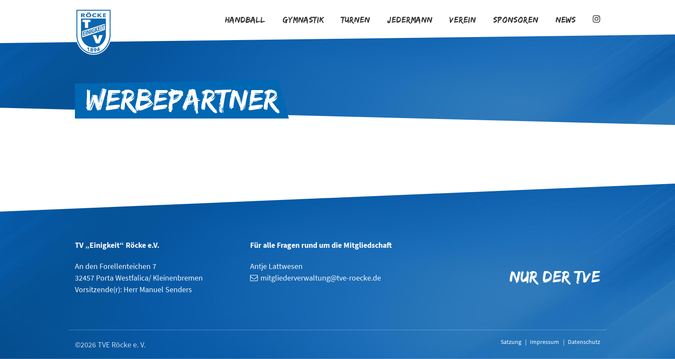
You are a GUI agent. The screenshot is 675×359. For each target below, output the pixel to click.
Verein (462, 19)
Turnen (355, 19)
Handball (245, 19)
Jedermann (409, 19)
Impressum (544, 342)
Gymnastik (303, 19)
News (565, 19)
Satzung (511, 342)
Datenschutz (584, 342)
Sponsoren (515, 19)
